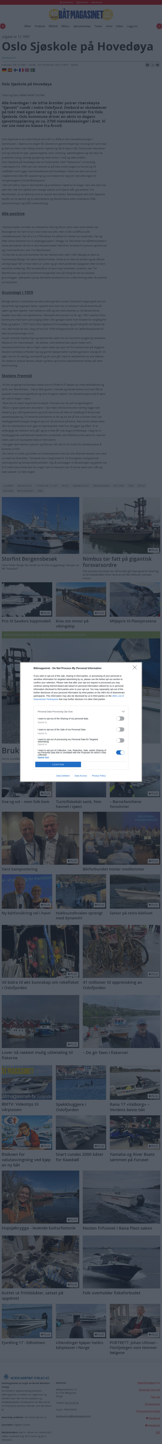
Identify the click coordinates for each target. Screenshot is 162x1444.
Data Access (81, 775)
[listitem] (81, 711)
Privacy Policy (99, 775)
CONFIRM (58, 764)
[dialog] (81, 722)
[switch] (120, 718)
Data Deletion (63, 775)
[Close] (136, 668)
